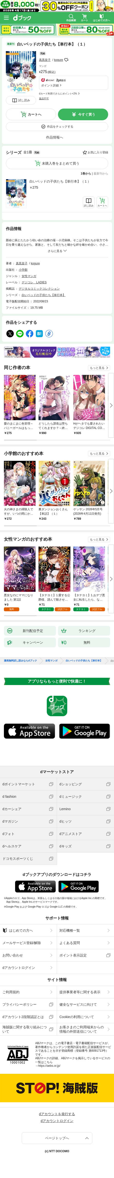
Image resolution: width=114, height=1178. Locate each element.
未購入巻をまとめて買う (60, 163)
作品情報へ (54, 137)
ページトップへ (57, 1138)
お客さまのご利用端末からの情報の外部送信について (81, 1029)
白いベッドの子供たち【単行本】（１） (60, 181)
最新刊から (101, 173)
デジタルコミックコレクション (39, 288)
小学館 (23, 269)
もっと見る (97, 368)
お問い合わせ (12, 955)
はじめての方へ (17, 930)
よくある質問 (69, 943)
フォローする (66, 59)
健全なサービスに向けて (78, 1004)
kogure (58, 60)
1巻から (86, 173)
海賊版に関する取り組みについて (24, 1029)
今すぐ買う (86, 114)
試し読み (24, 100)
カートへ (34, 114)
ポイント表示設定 (73, 955)
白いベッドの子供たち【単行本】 (44, 295)
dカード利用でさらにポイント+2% (58, 93)
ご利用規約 (10, 992)
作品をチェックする (60, 126)
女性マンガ (29, 276)
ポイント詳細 (50, 85)
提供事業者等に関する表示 (79, 992)
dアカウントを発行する (57, 1114)
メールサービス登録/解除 (21, 943)
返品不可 (44, 98)
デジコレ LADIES (34, 282)
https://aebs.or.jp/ (49, 1065)
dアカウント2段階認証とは (23, 1017)
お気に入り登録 (98, 152)
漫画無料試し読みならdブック (20, 660)
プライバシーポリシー (19, 1004)
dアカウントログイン (18, 968)
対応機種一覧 (69, 930)
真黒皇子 (45, 60)
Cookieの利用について (76, 1017)
